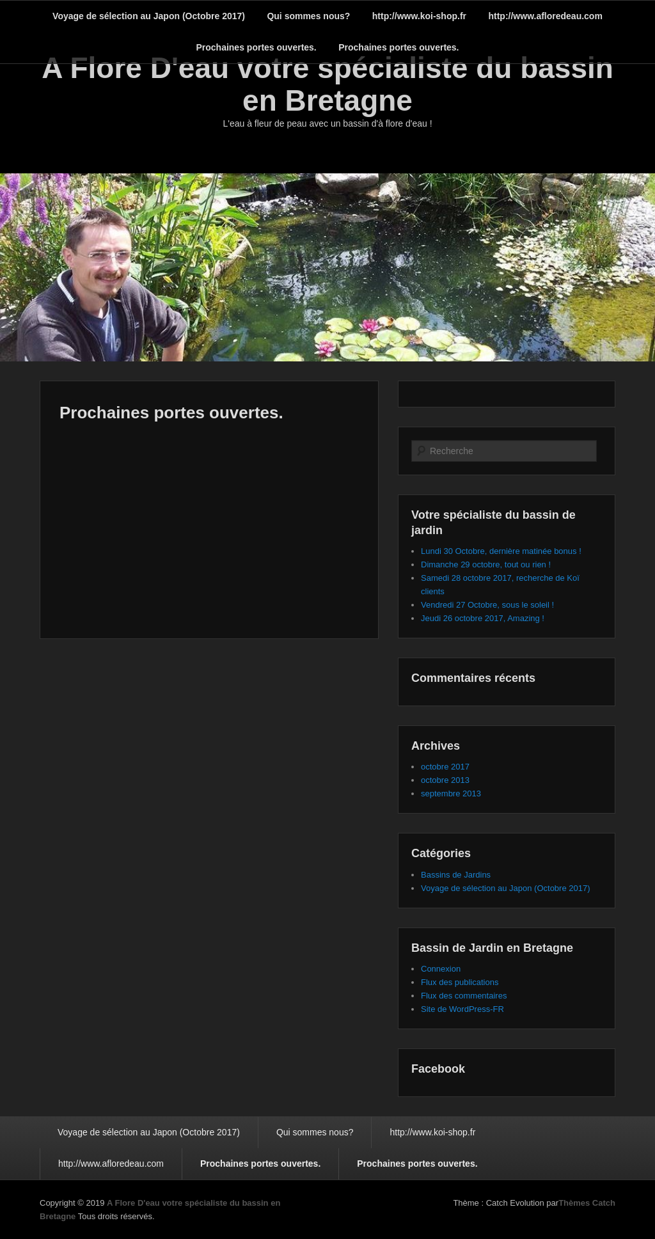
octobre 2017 (445, 766)
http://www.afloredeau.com (545, 16)
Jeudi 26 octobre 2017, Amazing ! (482, 618)
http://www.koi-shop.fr (419, 16)
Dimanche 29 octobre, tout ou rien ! (486, 564)
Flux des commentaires (464, 995)
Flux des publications (459, 982)
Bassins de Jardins (456, 875)
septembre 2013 (451, 793)
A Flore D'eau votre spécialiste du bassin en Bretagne (327, 84)
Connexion (441, 969)
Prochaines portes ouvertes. (256, 47)
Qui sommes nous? (308, 16)
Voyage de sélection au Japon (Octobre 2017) (148, 16)
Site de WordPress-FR (462, 1009)
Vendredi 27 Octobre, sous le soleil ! (487, 605)
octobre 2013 (445, 780)
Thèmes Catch (586, 1203)
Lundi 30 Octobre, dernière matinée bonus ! (501, 551)
